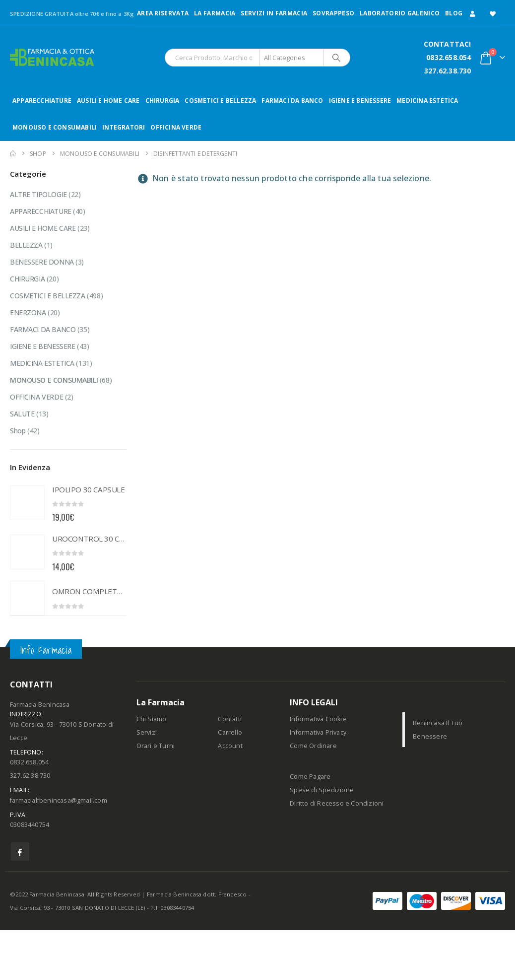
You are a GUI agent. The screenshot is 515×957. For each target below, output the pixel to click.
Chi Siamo (151, 719)
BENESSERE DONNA (42, 262)
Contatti (230, 719)
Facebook (20, 851)
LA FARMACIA (214, 13)
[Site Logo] (52, 57)
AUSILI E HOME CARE (108, 100)
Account (230, 746)
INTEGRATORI (123, 127)
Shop (17, 430)
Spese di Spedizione (322, 790)
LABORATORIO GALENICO (400, 13)
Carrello (230, 732)
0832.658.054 (448, 57)
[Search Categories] (291, 57)
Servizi (146, 732)
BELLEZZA (26, 245)
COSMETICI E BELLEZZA (220, 100)
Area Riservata (163, 13)
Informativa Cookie (318, 719)
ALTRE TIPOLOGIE (38, 194)
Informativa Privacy (318, 732)
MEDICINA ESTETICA (427, 100)
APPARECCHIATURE (41, 100)
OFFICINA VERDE (175, 127)
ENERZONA (28, 312)
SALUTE (22, 413)
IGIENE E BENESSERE (360, 100)
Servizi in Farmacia (274, 13)
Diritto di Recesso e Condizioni (337, 803)
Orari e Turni (155, 746)
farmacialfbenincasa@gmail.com (58, 800)
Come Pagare (310, 776)
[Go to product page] (27, 502)
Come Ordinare (313, 746)
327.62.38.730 (447, 70)
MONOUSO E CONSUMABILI (54, 127)
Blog (453, 13)
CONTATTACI (447, 44)
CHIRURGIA (162, 100)
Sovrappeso (333, 13)
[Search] (336, 57)
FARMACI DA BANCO (292, 100)
